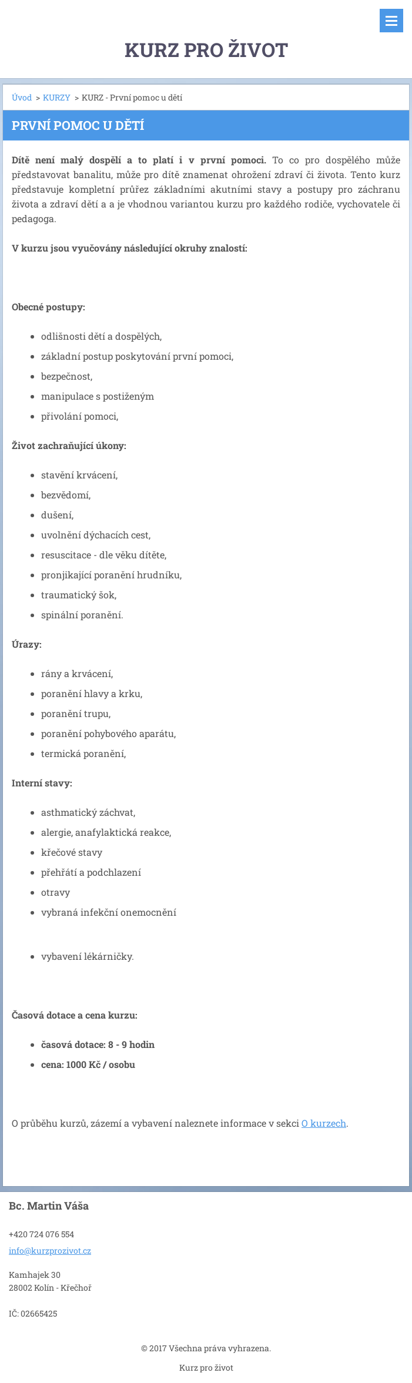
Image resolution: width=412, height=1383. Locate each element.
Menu (391, 20)
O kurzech (324, 1123)
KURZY (57, 97)
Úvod (22, 97)
